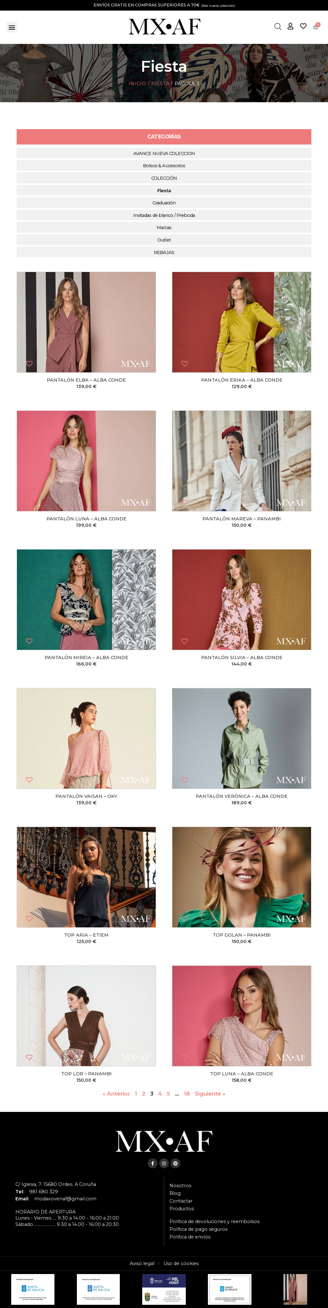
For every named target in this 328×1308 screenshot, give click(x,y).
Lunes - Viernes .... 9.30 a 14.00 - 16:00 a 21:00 (67, 1218)
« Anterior (116, 1093)
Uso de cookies (181, 1263)
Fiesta (160, 84)
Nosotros (180, 1185)
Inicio (137, 84)
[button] (11, 27)
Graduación (164, 203)
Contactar (181, 1201)
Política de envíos (189, 1237)
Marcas (164, 227)
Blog (175, 1193)
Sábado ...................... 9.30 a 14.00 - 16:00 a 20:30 (67, 1224)
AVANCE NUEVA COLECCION (164, 153)
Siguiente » (210, 1093)
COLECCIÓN (164, 178)
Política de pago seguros (198, 1229)
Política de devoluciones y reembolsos (214, 1221)
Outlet (164, 240)
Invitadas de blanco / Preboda (164, 215)
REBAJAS (164, 252)
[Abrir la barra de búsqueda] (278, 27)
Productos (181, 1209)
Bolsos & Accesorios (164, 166)
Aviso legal (142, 1263)
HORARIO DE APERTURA (45, 1212)
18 (187, 1093)
